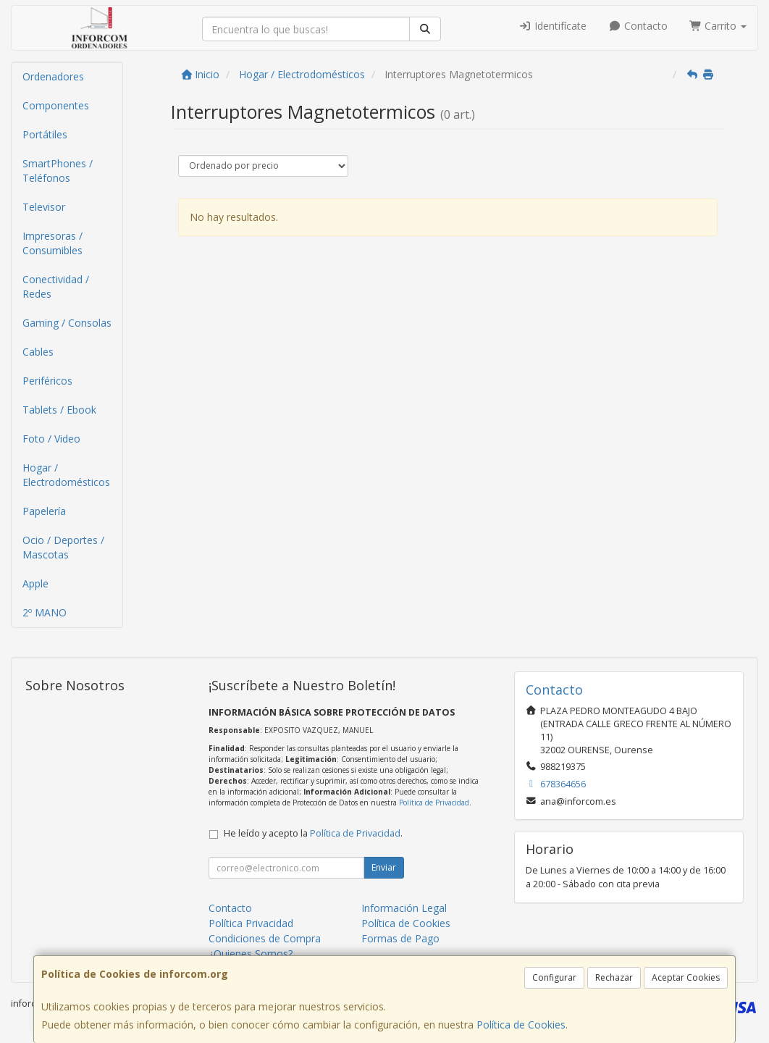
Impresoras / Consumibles (52, 243)
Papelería (44, 511)
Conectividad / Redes (55, 286)
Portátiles (44, 134)
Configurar (554, 977)
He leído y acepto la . (313, 833)
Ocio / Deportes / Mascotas (63, 547)
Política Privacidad (251, 923)
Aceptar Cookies (686, 977)
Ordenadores (53, 76)
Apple (35, 583)
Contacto (638, 26)
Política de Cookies (521, 1024)
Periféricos (47, 381)
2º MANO (44, 612)
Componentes (55, 105)
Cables (38, 352)
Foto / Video (51, 438)
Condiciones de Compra (265, 938)
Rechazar (614, 977)
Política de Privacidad (434, 802)
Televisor (43, 207)
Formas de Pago (400, 938)
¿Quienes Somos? (251, 953)
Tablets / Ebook (59, 409)
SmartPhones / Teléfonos (57, 170)
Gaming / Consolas (67, 323)
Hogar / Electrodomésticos (66, 475)
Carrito (718, 26)
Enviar (383, 867)
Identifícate (553, 26)
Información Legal (404, 908)
